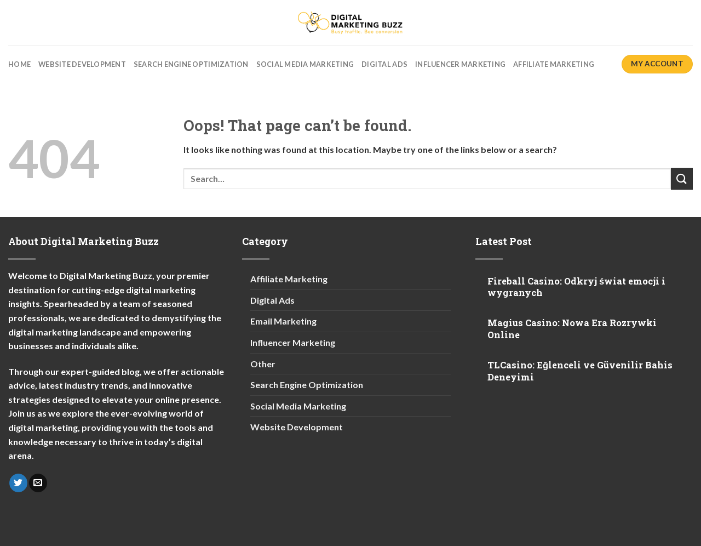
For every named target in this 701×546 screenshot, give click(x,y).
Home (19, 64)
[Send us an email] (38, 483)
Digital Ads (384, 64)
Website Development (82, 64)
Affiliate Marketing (553, 64)
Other (262, 364)
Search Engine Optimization (191, 64)
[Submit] (682, 178)
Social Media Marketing (305, 64)
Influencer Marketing (460, 64)
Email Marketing (283, 321)
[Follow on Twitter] (18, 483)
